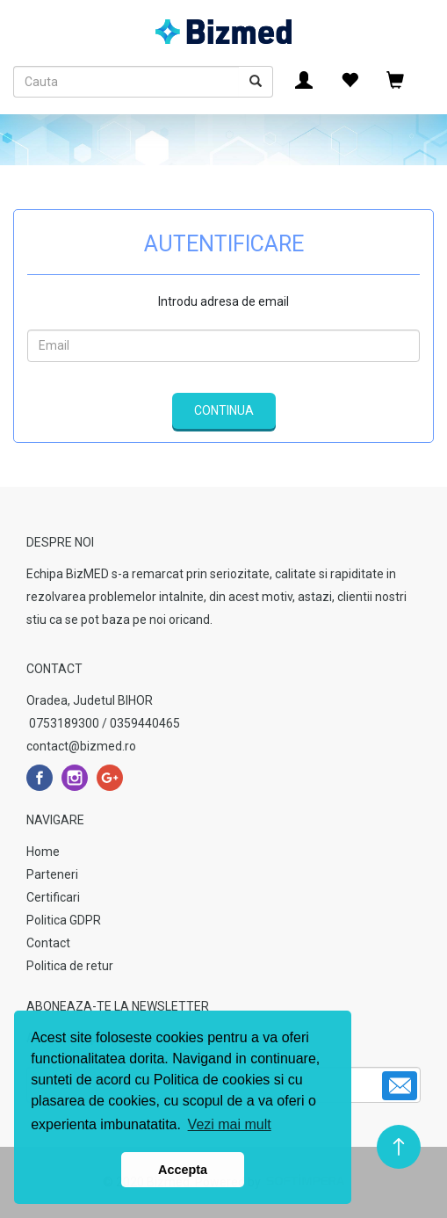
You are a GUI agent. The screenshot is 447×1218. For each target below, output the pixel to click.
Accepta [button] (182, 1170)
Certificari (53, 897)
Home (43, 852)
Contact (48, 943)
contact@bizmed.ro (81, 746)
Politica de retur (69, 966)
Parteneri (52, 874)
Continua (224, 410)
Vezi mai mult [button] (229, 1124)
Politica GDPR (63, 920)
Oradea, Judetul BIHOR (89, 700)
